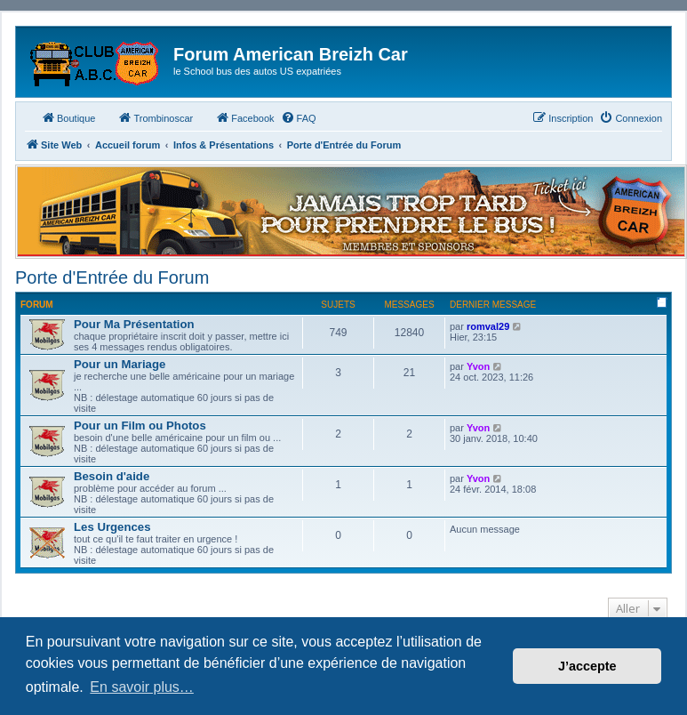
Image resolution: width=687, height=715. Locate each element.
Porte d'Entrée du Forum (112, 277)
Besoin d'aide (111, 476)
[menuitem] (298, 118)
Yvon (478, 366)
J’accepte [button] (587, 666)
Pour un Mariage (119, 364)
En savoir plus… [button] (142, 687)
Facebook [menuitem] (244, 117)
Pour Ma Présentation (134, 324)
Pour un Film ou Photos (140, 425)
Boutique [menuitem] (68, 117)
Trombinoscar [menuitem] (155, 117)
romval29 (488, 326)
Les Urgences (112, 527)
